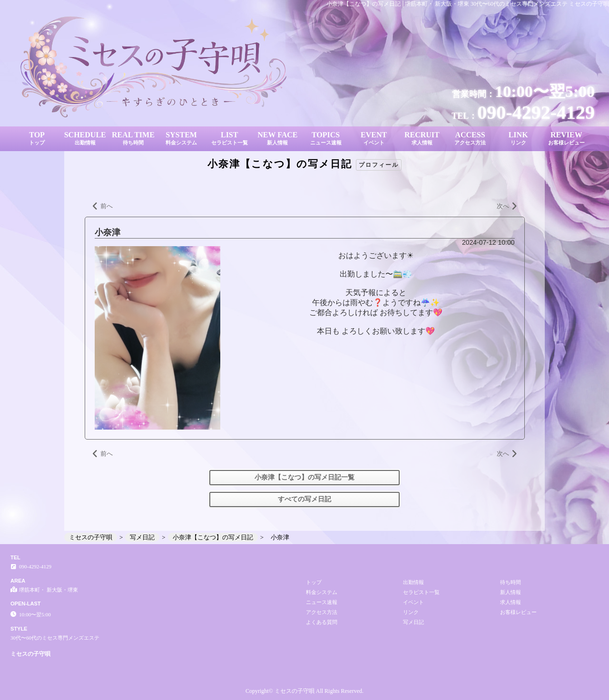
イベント (413, 602)
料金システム (321, 592)
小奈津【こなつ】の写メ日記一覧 (304, 477)
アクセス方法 (321, 612)
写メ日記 (413, 622)
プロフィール (379, 165)
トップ (314, 582)
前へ (102, 206)
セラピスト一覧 (421, 592)
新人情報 (510, 592)
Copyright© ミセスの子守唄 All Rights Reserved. (304, 691)
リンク (411, 612)
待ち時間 (510, 582)
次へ (507, 206)
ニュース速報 (321, 602)
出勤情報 (413, 582)
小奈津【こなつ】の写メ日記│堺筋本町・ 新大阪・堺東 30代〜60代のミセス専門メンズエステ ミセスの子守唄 (467, 3)
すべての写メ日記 (304, 499)
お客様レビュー (518, 612)
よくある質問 (321, 622)
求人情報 (510, 602)
